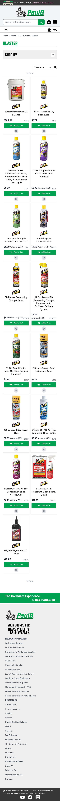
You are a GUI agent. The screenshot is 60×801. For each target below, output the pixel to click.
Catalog (8, 713)
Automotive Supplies (14, 647)
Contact (9, 779)
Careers (8, 731)
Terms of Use (32, 793)
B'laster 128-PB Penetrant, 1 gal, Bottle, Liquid (44, 491)
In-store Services (12, 709)
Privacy (42, 793)
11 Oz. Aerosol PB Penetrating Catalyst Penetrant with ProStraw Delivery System (43, 303)
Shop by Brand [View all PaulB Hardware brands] (24, 36)
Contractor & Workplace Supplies (20, 652)
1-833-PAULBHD (43, 600)
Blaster (35, 36)
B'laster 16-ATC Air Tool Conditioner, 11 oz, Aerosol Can (16, 491)
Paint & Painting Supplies (16, 682)
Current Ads (10, 704)
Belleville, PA (10, 770)
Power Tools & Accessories (17, 691)
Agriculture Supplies (14, 643)
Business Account (13, 739)
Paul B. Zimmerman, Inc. (44, 791)
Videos (8, 748)
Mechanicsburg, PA (14, 774)
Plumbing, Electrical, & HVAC (18, 687)
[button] (30, 54)
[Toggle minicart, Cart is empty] (54, 30)
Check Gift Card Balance (16, 722)
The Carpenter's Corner (15, 744)
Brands (13, 36)
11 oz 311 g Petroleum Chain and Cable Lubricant (44, 173)
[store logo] (30, 12)
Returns (8, 718)
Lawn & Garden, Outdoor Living (19, 674)
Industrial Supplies (13, 669)
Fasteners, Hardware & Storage (19, 656)
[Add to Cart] (16, 125)
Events (8, 726)
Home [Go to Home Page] (5, 36)
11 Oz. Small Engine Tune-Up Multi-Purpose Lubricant (16, 371)
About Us (9, 753)
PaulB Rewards (11, 735)
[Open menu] (6, 29)
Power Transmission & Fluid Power (20, 696)
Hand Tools (10, 661)
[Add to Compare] (16, 131)
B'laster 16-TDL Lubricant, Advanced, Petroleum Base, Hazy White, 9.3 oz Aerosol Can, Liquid (16, 176)
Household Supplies (14, 665)
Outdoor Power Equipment (17, 678)
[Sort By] (43, 67)
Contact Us (10, 757)
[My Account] (49, 30)
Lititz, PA (9, 766)
